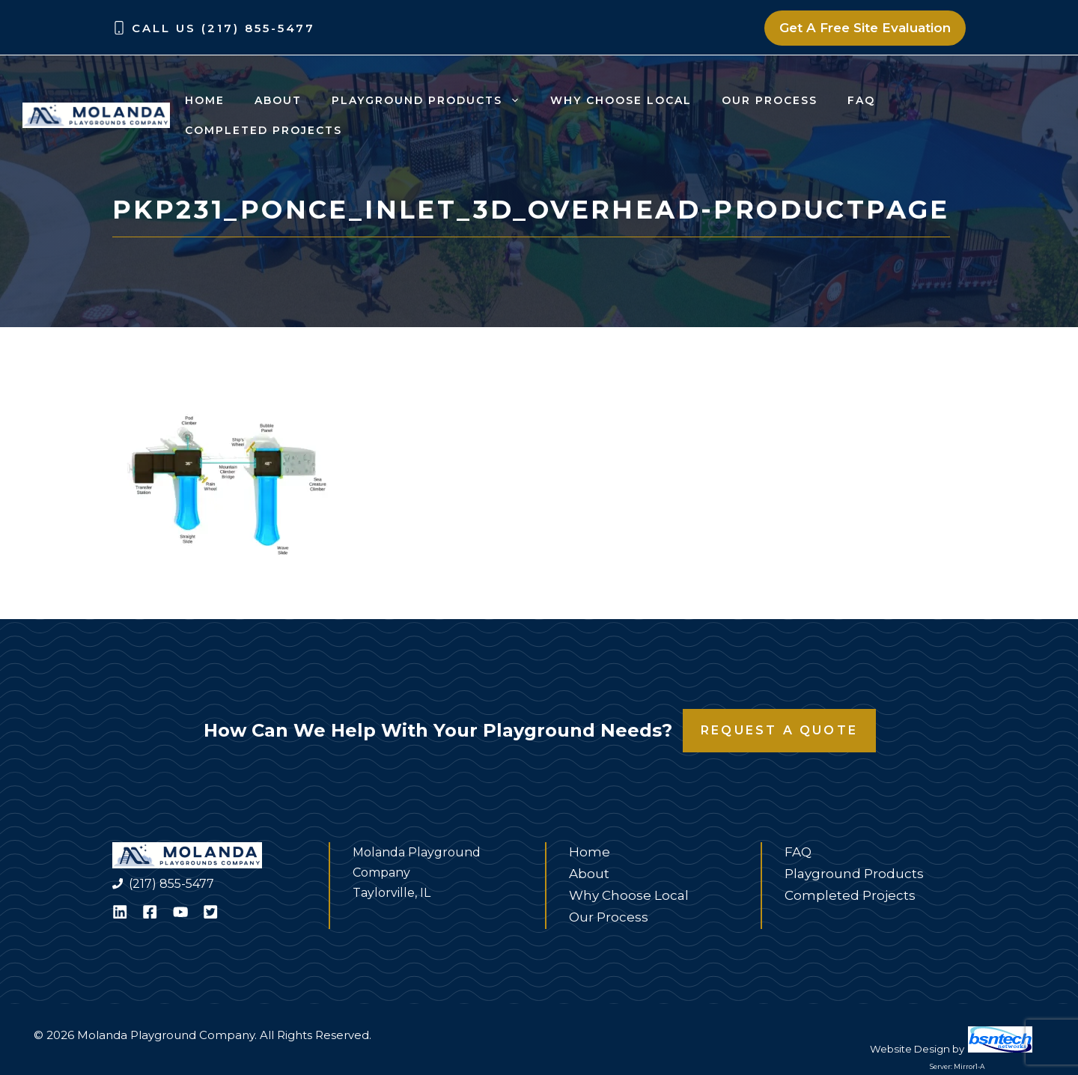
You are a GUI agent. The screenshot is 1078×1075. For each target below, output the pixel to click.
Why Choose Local (621, 100)
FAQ (861, 100)
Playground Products (433, 100)
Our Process (769, 100)
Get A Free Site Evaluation (865, 27)
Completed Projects (263, 130)
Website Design (910, 1049)
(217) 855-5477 (171, 884)
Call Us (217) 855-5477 (223, 28)
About (278, 100)
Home (205, 100)
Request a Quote (779, 730)
